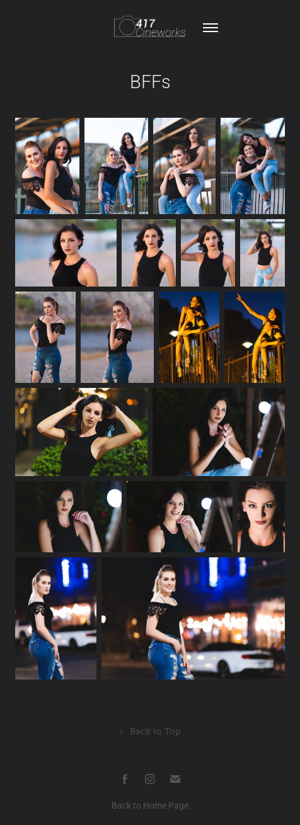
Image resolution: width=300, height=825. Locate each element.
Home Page (165, 805)
